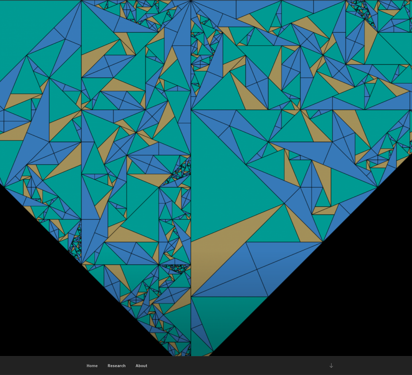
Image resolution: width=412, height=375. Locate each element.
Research (117, 365)
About (141, 365)
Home (92, 365)
